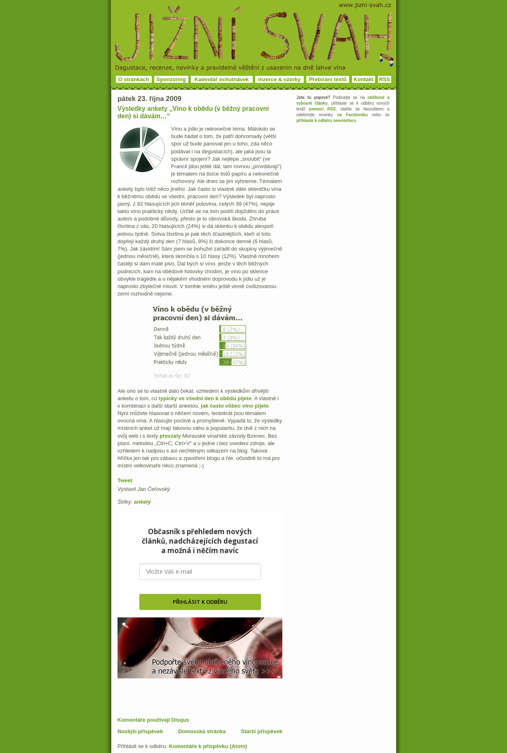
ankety (142, 502)
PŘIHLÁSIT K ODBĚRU (200, 601)
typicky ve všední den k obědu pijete (205, 398)
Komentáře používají (153, 720)
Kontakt (363, 79)
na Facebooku (352, 115)
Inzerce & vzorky (279, 79)
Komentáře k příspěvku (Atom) (208, 746)
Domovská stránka (202, 731)
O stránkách (133, 79)
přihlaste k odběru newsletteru (326, 120)
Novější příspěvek (140, 731)
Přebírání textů (328, 79)
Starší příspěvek (261, 731)
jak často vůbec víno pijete (235, 406)
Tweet (124, 480)
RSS (384, 79)
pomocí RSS (322, 109)
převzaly (170, 436)
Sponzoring (171, 79)
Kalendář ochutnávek (222, 79)
